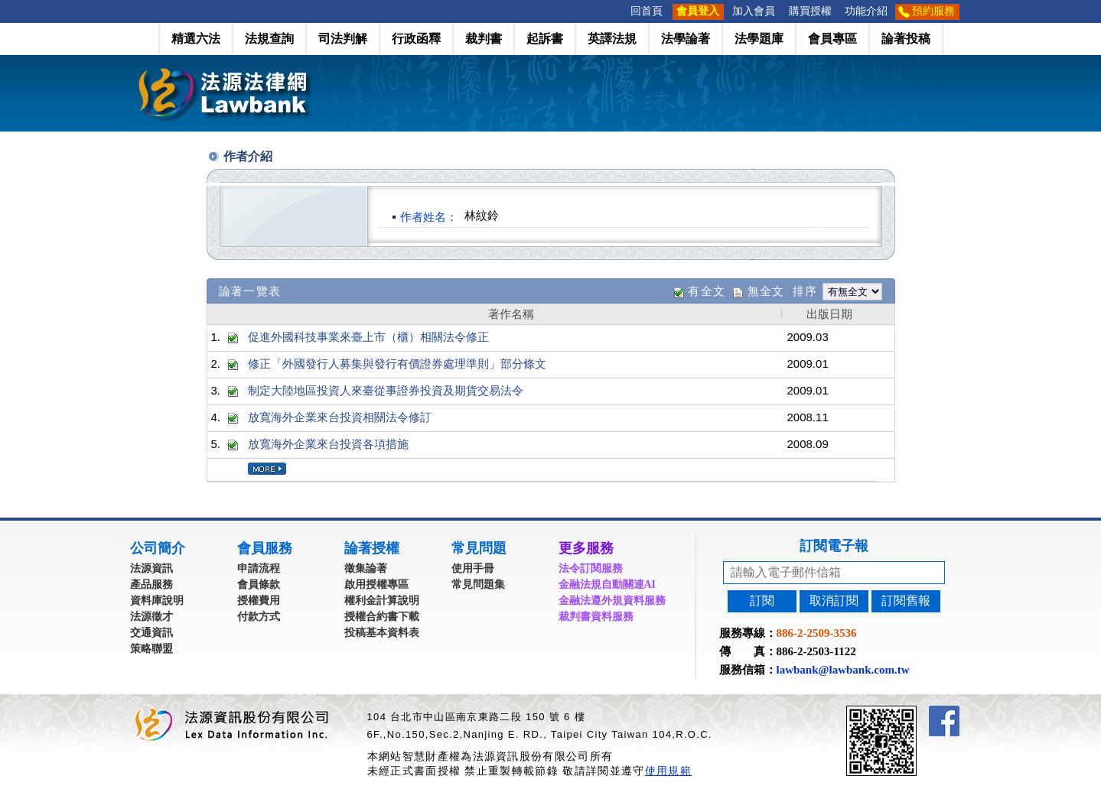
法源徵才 (151, 616)
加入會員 (753, 11)
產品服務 (151, 584)
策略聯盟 (151, 648)
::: (619, 11)
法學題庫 (759, 38)
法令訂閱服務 (591, 568)
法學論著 (685, 38)
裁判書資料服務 (596, 616)
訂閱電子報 (834, 546)
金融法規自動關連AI (607, 584)
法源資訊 (151, 568)
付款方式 (258, 616)
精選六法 (195, 38)
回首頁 (646, 11)
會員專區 (832, 38)
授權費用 (258, 600)
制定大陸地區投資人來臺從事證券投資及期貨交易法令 (385, 390)
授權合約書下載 (381, 616)
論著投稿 (905, 38)
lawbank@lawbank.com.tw (843, 670)
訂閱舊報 (905, 600)
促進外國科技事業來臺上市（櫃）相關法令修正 (368, 336)
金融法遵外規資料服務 (612, 600)
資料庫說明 (157, 600)
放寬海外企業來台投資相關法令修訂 (340, 417)
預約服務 (933, 11)
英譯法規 (612, 38)
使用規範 (668, 771)
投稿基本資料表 (381, 632)
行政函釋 (416, 38)
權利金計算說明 (381, 600)
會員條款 (258, 584)
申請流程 (258, 568)
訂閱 (762, 600)
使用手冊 (472, 568)
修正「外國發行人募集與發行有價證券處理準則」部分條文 (397, 363)
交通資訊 (151, 632)
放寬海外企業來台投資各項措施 (328, 443)
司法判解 (342, 38)
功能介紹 (866, 11)
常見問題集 (478, 584)
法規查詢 (269, 38)
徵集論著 (365, 568)
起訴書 (544, 38)
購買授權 (810, 11)
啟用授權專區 (376, 584)
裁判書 (483, 38)
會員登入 (697, 11)
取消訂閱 (833, 600)
